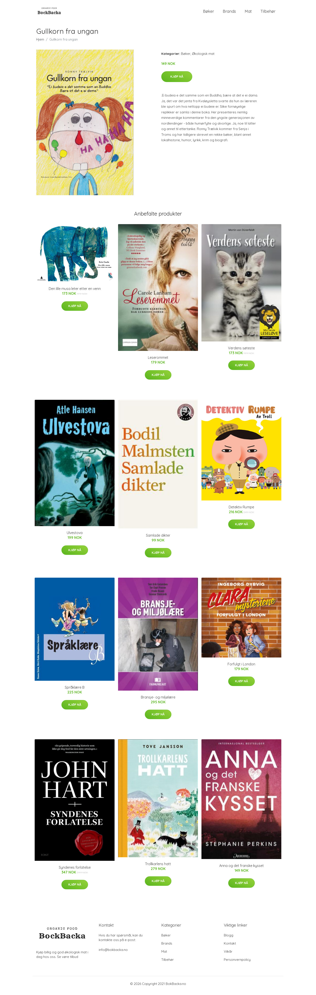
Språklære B (74, 691)
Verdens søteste (241, 352)
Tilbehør (267, 13)
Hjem (40, 43)
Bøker (208, 13)
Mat (248, 13)
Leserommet (158, 361)
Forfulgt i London (241, 668)
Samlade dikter (158, 539)
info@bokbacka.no (113, 953)
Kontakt (230, 947)
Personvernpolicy (237, 963)
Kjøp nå (176, 80)
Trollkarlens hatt (158, 867)
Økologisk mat (203, 57)
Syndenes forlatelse (75, 871)
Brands (229, 13)
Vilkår (228, 955)
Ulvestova (75, 536)
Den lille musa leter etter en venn (75, 292)
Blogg (228, 939)
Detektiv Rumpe (241, 511)
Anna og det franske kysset (241, 869)
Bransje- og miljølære (158, 701)
